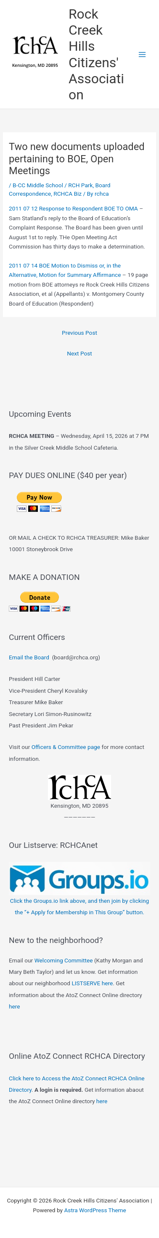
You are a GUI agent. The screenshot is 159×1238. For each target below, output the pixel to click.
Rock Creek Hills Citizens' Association (96, 54)
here (14, 1006)
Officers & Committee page (66, 746)
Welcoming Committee (63, 960)
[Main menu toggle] (142, 54)
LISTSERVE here (92, 983)
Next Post (79, 353)
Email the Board (29, 657)
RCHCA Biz (67, 193)
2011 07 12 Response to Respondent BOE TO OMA (73, 208)
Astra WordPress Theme (95, 1210)
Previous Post (79, 332)
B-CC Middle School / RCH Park (53, 185)
